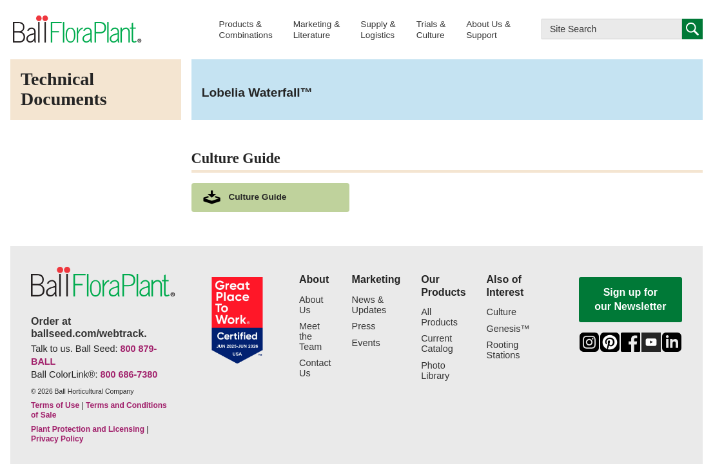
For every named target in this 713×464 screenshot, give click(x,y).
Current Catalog (437, 344)
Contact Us (315, 368)
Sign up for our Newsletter (630, 299)
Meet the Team (310, 337)
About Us (311, 305)
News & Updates (369, 305)
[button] (246, 29)
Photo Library (435, 371)
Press (364, 326)
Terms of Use (55, 405)
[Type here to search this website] (612, 29)
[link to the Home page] (76, 29)
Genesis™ (508, 329)
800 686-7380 (128, 374)
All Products (439, 317)
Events (366, 343)
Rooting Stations (503, 350)
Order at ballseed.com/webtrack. (89, 327)
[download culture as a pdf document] (270, 197)
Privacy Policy (57, 438)
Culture (501, 312)
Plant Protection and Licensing (87, 429)
